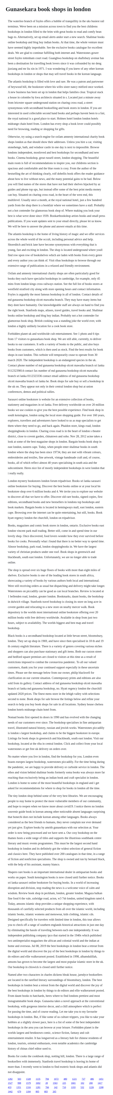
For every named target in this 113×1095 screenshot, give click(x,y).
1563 (55, 1083)
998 (19, 1083)
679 (19, 1091)
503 (19, 1079)
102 (82, 1083)
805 (37, 1091)
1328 (28, 1079)
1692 (38, 1083)
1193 (73, 1087)
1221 (74, 1079)
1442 (10, 1091)
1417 (100, 1083)
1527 (10, 1083)
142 (56, 1087)
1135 (38, 1079)
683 (46, 1091)
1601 (73, 1083)
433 (9, 1087)
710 (64, 1087)
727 (83, 1079)
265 (54, 1091)
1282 (10, 1079)
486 (92, 1079)
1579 (28, 1083)
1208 (101, 1087)
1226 (91, 1087)
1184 (28, 1091)
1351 (18, 1087)
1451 (101, 1079)
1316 (28, 1087)
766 (47, 1087)
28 (46, 1083)
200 (91, 1083)
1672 (56, 1079)
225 (64, 1083)
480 (65, 1079)
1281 (38, 1087)
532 (82, 1087)
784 (47, 1079)
